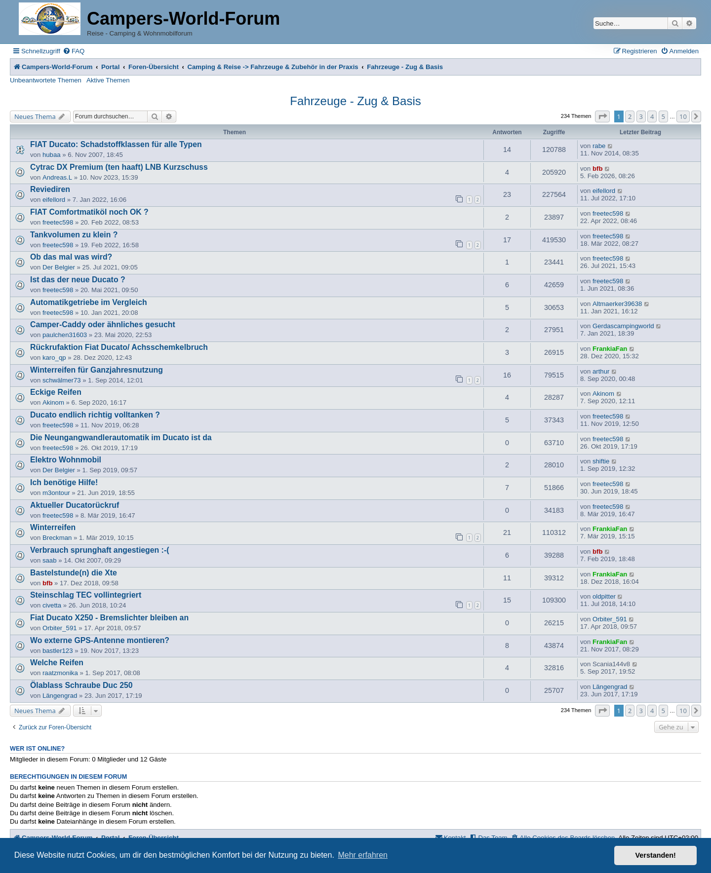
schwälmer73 (61, 380)
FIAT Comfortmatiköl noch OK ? (89, 212)
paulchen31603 (64, 335)
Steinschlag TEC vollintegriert (85, 595)
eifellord (53, 199)
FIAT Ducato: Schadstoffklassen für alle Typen (116, 144)
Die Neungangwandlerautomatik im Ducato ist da (121, 437)
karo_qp (54, 357)
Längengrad (59, 695)
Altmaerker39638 (617, 303)
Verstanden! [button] (655, 855)
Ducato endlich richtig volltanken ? (95, 415)
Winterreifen (53, 527)
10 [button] (683, 116)
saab (49, 560)
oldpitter (604, 596)
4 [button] (652, 116)
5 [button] (663, 116)
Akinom (53, 402)
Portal (110, 67)
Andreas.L (57, 177)
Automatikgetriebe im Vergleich (88, 302)
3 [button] (641, 116)
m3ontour (56, 492)
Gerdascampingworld (623, 326)
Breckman (57, 537)
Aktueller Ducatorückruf (74, 505)
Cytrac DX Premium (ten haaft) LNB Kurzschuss (119, 167)
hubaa (51, 154)
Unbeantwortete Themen (45, 80)
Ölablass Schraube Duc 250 (81, 685)
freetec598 (57, 222)
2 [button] (630, 116)
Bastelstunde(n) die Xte (73, 573)
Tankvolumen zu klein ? (74, 234)
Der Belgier (58, 267)
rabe (598, 146)
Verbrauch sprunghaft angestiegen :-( (99, 550)
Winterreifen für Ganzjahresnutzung (96, 370)
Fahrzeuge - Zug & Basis (355, 101)
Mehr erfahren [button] (363, 855)
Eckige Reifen (55, 392)
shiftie (600, 461)
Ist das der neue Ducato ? (77, 279)
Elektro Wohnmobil (65, 459)
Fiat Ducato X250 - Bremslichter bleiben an (109, 617)
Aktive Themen (108, 80)
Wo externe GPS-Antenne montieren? (99, 640)
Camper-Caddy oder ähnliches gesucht (102, 324)
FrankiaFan (609, 348)
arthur (600, 371)
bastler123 (57, 650)
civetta (51, 605)
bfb (597, 168)
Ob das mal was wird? (71, 257)
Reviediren (50, 189)
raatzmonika (60, 673)
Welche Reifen (56, 662)
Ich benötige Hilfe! (64, 482)
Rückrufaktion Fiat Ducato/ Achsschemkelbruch (119, 347)
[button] (602, 116)
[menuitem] (73, 51)
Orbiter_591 (59, 628)
